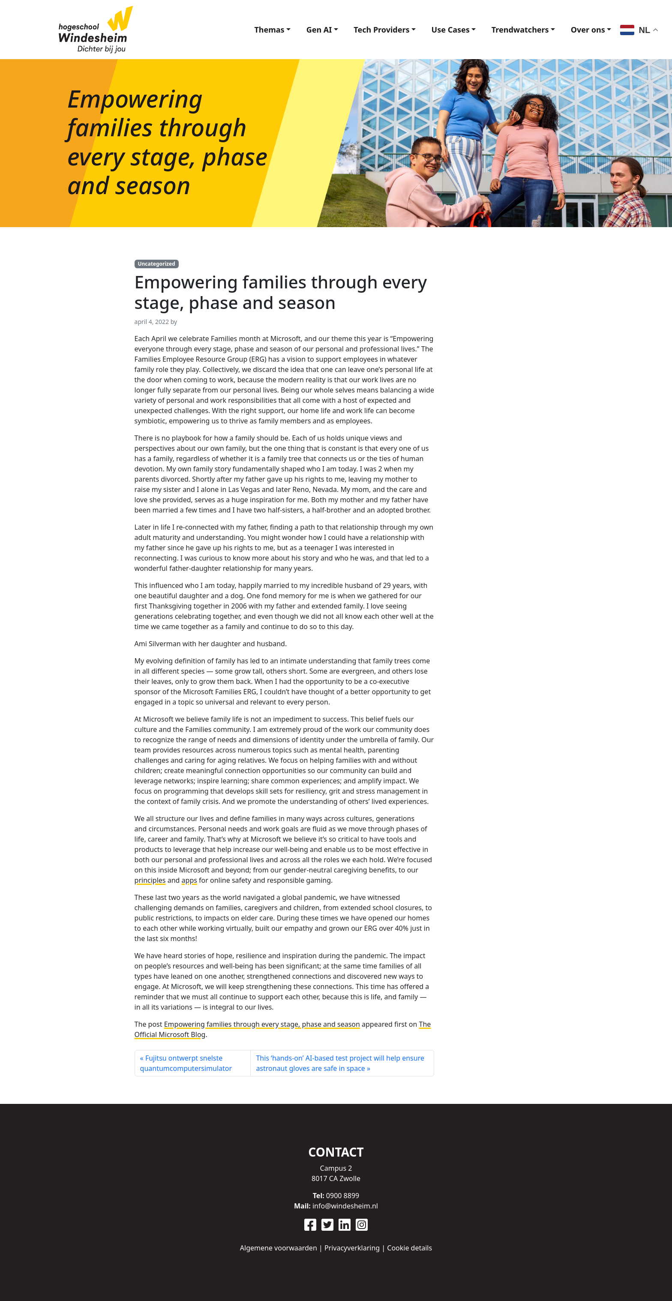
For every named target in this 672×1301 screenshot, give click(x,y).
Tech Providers (374, 29)
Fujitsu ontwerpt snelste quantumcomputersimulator (186, 1063)
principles (150, 880)
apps (189, 880)
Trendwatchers (517, 29)
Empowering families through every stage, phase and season (262, 1024)
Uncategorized (156, 263)
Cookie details (409, 1248)
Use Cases (445, 29)
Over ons (587, 29)
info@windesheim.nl (345, 1206)
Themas (259, 29)
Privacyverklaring (352, 1248)
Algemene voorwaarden (278, 1248)
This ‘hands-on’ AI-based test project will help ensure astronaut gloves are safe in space (340, 1063)
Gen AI (310, 29)
